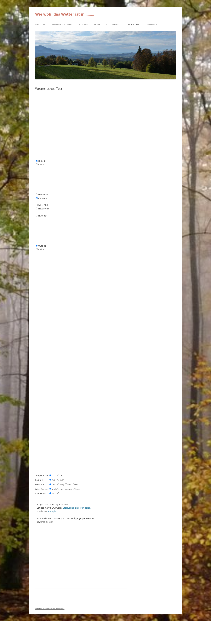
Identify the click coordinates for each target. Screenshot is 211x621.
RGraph (52, 511)
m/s (61, 489)
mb (69, 484)
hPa (53, 484)
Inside (41, 164)
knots (77, 489)
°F (61, 475)
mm (54, 479)
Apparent (42, 198)
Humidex (42, 215)
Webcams (83, 24)
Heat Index (43, 208)
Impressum (152, 24)
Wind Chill (43, 205)
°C (53, 475)
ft (60, 493)
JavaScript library (82, 507)
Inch (62, 479)
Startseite (40, 24)
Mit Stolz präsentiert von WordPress (49, 608)
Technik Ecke (134, 24)
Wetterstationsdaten (61, 24)
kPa (76, 484)
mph (69, 489)
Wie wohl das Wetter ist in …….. (64, 14)
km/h (54, 489)
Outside (42, 161)
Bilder (97, 24)
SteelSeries (68, 507)
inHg (62, 484)
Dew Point (43, 194)
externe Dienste (113, 24)
